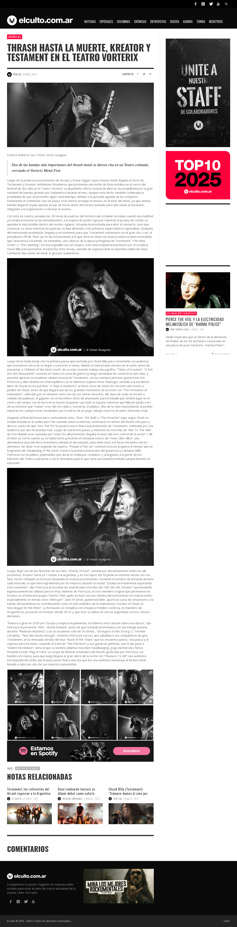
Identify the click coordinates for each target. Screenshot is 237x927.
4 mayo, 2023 (30, 74)
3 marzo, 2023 (131, 798)
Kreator (20, 768)
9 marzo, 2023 (92, 798)
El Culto (16, 798)
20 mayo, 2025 (30, 798)
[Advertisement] (198, 234)
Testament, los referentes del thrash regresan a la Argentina (29, 791)
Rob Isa (118, 798)
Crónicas (14, 36)
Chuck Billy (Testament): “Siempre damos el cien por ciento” (128, 793)
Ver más (172, 353)
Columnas (172, 313)
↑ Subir (226, 920)
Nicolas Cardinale (72, 798)
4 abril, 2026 (197, 329)
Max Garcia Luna (180, 329)
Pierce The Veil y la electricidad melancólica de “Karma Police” (195, 321)
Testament (33, 768)
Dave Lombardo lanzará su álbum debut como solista (76, 791)
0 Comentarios (220, 353)
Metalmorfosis (187, 313)
